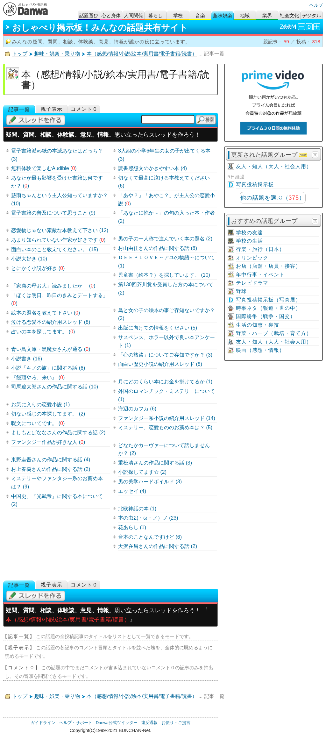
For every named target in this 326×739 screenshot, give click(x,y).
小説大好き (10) (29, 258)
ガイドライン (43, 722)
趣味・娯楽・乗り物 (57, 53)
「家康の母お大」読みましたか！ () (53, 285)
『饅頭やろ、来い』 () (38, 377)
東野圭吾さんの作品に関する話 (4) (50, 459)
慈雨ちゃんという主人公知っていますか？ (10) (59, 199)
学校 (178, 15)
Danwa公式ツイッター (117, 722)
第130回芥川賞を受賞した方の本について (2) (165, 288)
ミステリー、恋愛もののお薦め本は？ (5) (165, 427)
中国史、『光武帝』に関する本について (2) (57, 500)
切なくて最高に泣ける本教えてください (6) (164, 182)
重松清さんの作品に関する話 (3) (155, 462)
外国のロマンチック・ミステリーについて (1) (166, 395)
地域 (245, 15)
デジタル (311, 15)
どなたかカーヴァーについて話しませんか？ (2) (164, 449)
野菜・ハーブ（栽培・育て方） (274, 333)
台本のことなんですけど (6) (150, 537)
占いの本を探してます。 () (43, 331)
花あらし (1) (132, 527)
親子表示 (51, 109)
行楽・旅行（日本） (260, 249)
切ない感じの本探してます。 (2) (48, 413)
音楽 (200, 15)
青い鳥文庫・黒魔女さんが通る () (50, 349)
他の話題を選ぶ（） (272, 198)
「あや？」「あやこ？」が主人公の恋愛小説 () (166, 199)
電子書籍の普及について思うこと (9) (53, 213)
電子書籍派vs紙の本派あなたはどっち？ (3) (57, 155)
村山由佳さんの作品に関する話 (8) (157, 248)
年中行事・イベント (260, 274)
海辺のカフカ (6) (137, 408)
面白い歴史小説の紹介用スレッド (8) (160, 364)
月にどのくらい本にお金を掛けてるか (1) (165, 381)
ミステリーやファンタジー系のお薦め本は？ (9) (57, 482)
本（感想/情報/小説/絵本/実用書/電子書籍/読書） (142, 53)
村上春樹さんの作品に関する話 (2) (50, 469)
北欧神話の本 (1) (137, 508)
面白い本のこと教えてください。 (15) (54, 249)
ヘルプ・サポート (75, 722)
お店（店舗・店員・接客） (268, 266)
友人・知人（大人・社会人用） (274, 166)
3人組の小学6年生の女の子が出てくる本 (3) (164, 155)
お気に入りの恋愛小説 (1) (40, 404)
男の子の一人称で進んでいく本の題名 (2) (165, 238)
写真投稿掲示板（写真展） (268, 299)
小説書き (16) (26, 358)
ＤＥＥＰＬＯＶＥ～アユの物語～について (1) (166, 261)
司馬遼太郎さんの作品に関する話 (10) (54, 386)
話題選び (88, 15)
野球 (241, 291)
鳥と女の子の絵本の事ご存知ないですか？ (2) (166, 314)
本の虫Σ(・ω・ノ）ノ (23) (148, 518)
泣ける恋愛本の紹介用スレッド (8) (50, 322)
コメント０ (84, 109)
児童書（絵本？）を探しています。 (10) (164, 275)
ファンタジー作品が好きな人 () (48, 442)
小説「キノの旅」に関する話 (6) (48, 368)
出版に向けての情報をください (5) (157, 327)
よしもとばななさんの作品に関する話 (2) (58, 432)
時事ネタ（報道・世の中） (268, 308)
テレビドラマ (252, 283)
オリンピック (252, 257)
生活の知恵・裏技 (257, 325)
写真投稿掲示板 (255, 184)
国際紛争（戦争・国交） (265, 316)
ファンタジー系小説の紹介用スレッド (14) (166, 418)
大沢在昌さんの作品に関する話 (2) (157, 546)
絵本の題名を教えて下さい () (45, 313)
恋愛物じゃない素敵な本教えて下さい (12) (59, 230)
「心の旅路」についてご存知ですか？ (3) (165, 355)
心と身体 (111, 15)
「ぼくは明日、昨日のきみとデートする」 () (59, 299)
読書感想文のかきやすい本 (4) (152, 168)
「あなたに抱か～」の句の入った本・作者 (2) (166, 217)
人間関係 (133, 15)
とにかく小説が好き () (38, 268)
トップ (19, 53)
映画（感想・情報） (260, 350)
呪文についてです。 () (38, 423)
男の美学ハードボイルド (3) (150, 481)
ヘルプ (316, 5)
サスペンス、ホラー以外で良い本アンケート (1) (166, 341)
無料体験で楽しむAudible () (43, 168)
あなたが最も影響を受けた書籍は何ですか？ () (57, 182)
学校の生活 (249, 241)
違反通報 (149, 722)
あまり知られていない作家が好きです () (58, 240)
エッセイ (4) (132, 491)
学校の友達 (249, 232)
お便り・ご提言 (175, 722)
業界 (267, 15)
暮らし (155, 15)
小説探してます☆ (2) (142, 472)
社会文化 (289, 15)
